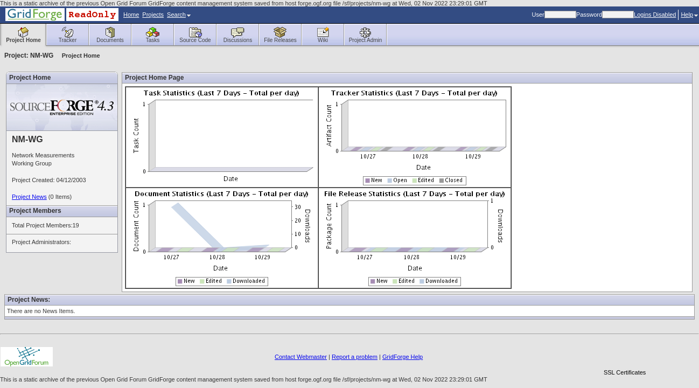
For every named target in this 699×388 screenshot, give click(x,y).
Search (179, 14)
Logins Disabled (655, 14)
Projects (153, 14)
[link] (625, 354)
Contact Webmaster (301, 357)
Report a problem (355, 357)
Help (689, 14)
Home (131, 14)
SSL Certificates (625, 372)
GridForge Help (402, 357)
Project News (29, 196)
